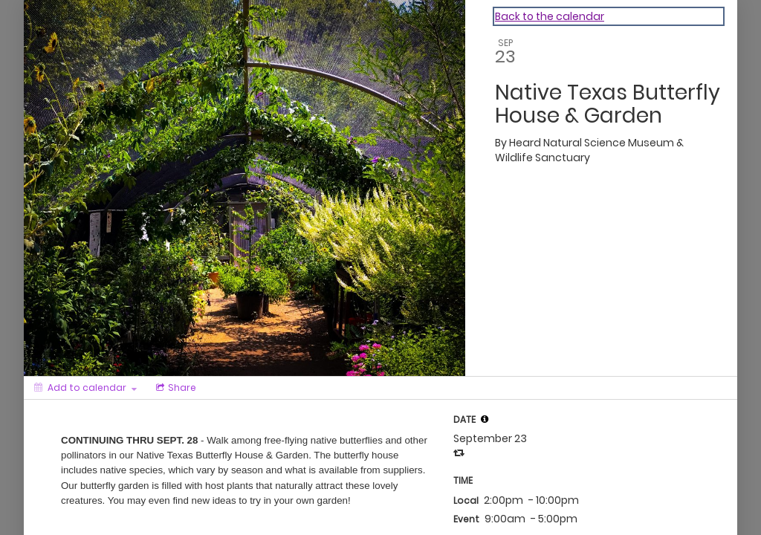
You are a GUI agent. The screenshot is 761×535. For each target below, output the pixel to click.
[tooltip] (484, 419)
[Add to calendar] (85, 388)
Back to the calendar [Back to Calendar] (549, 16)
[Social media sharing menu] (174, 388)
